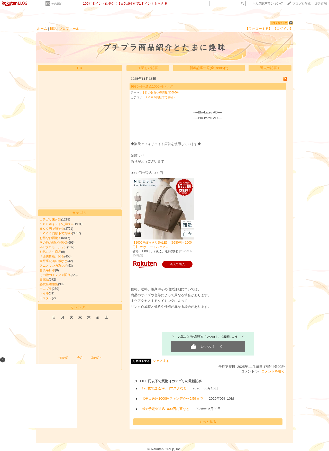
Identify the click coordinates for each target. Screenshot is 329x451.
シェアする (161, 361)
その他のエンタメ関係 (55, 275)
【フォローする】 (258, 29)
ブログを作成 (301, 3)
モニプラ (46, 289)
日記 (53, 29)
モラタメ (46, 298)
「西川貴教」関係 (52, 256)
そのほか (57, 3)
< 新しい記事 (148, 68)
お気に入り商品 (50, 252)
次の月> (96, 357)
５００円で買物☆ (52, 229)
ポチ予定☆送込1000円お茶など (165, 409)
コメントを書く (273, 371)
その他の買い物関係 (53, 242)
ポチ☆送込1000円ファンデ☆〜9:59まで (172, 398)
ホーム (42, 29)
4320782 (279, 23)
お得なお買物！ (50, 238)
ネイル (44, 293)
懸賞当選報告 (49, 284)
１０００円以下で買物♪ (56, 233)
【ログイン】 (283, 29)
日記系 (44, 279)
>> (267, 3)
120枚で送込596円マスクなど (164, 388)
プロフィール (69, 29)
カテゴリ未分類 (50, 219)
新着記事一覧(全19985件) (209, 68)
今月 (80, 357)
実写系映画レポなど (53, 261)
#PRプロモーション (53, 247)
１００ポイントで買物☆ (57, 224)
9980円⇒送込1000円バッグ (152, 86)
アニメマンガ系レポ (53, 265)
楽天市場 (321, 3)
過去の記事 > (270, 68)
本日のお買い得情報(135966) (160, 92)
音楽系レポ (47, 270)
